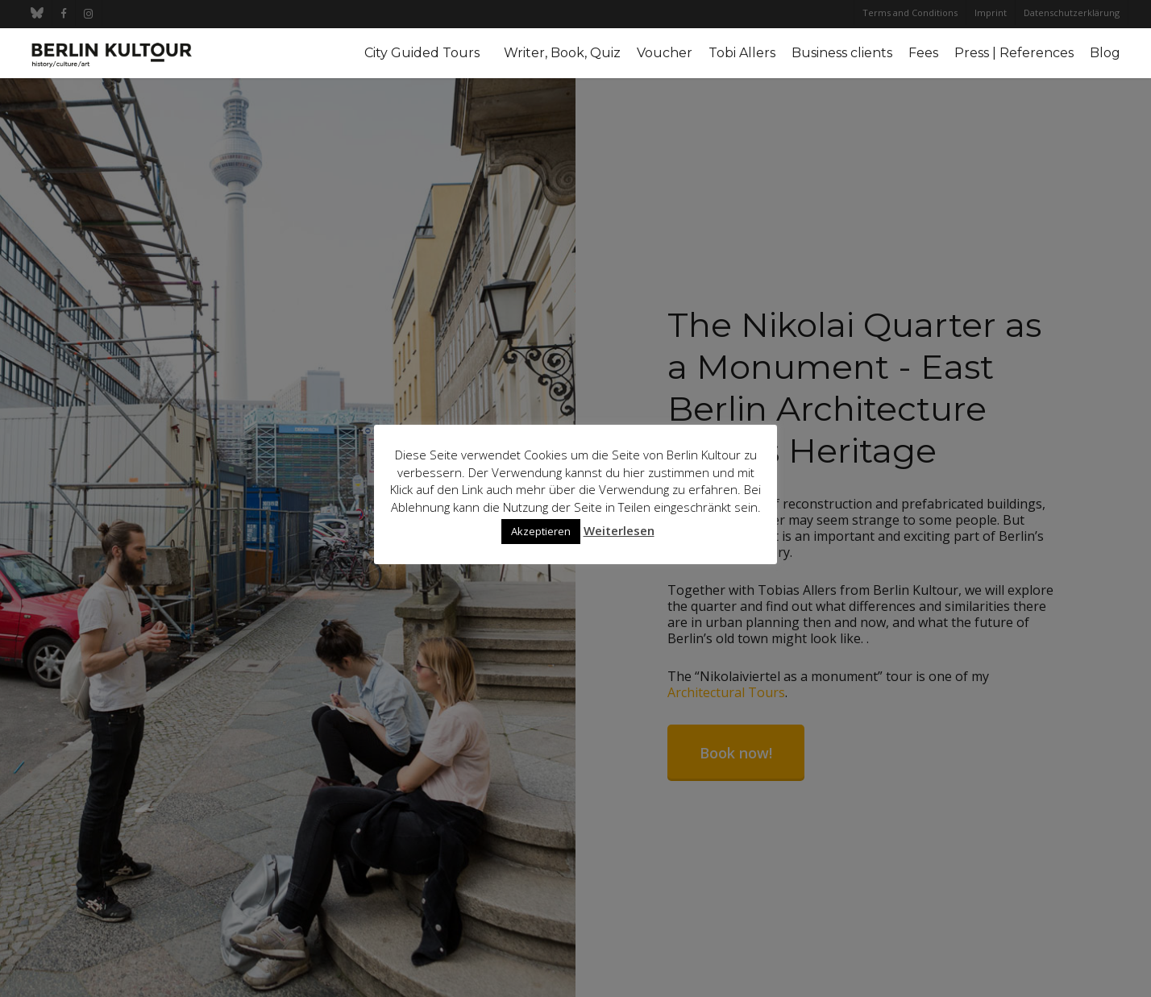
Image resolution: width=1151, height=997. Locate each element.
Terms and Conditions (910, 12)
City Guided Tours (422, 53)
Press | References (1014, 53)
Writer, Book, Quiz (562, 53)
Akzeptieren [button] (541, 531)
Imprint (990, 12)
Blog (1105, 53)
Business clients (842, 53)
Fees (923, 53)
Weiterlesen (619, 530)
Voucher (664, 53)
